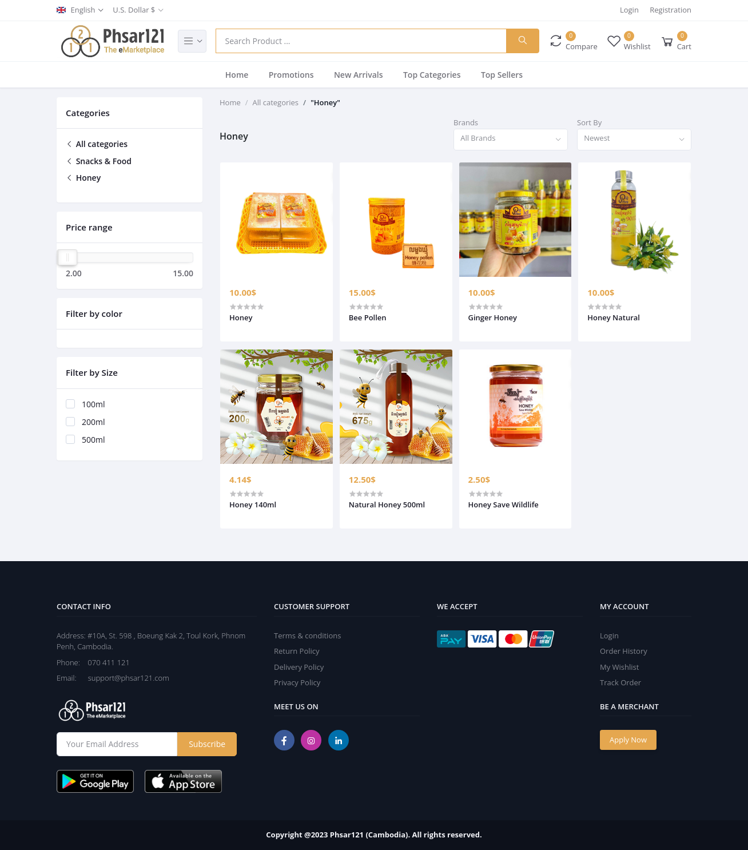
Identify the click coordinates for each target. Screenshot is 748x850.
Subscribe (207, 743)
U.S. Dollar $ (134, 10)
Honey (83, 177)
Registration (670, 10)
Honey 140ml (252, 504)
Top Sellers (502, 74)
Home (237, 74)
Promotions (291, 74)
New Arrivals (358, 74)
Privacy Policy (297, 682)
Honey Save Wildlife (503, 504)
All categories (97, 143)
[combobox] (510, 140)
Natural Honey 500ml (387, 504)
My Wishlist (619, 667)
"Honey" (325, 102)
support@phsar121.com (123, 678)
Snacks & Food (99, 161)
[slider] (67, 257)
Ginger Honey (492, 317)
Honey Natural (613, 317)
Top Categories (432, 74)
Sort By (589, 122)
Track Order (620, 682)
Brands (465, 122)
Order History (623, 651)
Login (629, 10)
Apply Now (628, 739)
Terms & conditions (307, 635)
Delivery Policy (299, 667)
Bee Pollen (368, 317)
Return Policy (297, 651)
